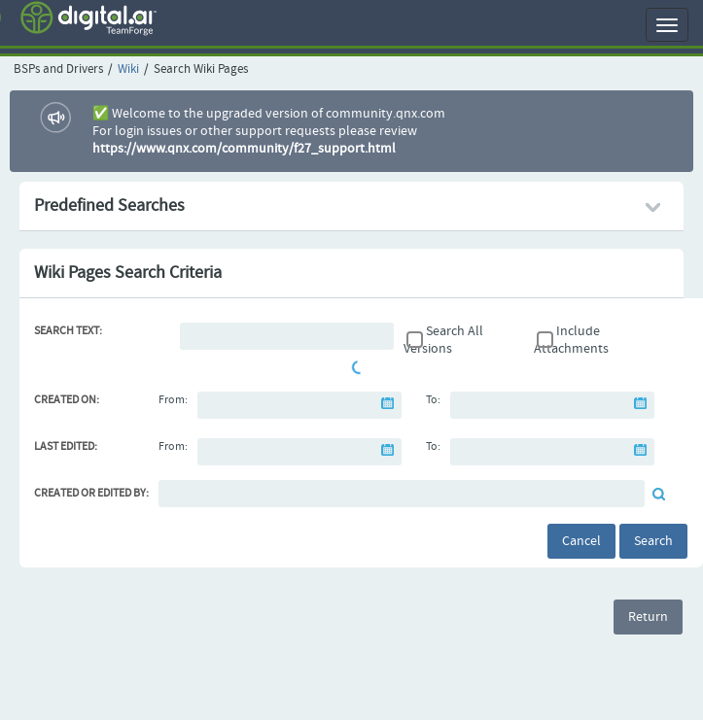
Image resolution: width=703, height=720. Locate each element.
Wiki (128, 69)
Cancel (581, 541)
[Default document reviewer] (401, 493)
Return (648, 617)
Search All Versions (443, 340)
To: (433, 400)
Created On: (66, 400)
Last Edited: (65, 447)
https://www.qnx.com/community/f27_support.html (244, 148)
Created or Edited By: (91, 493)
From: (173, 400)
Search (653, 541)
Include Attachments (571, 340)
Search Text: (68, 331)
